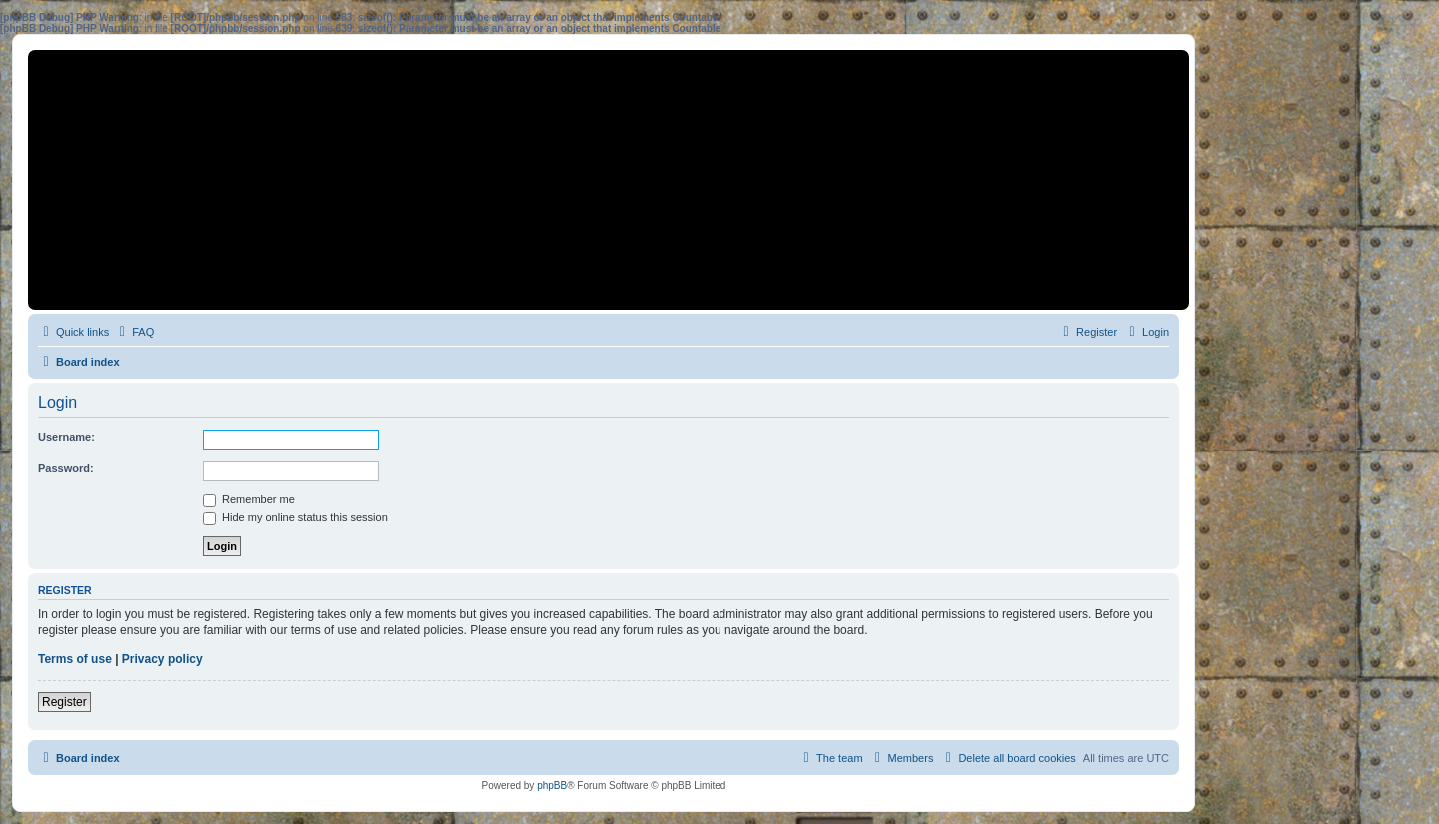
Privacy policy (162, 659)
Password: (66, 468)
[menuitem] (134, 332)
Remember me (249, 499)
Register (64, 702)
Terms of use (75, 659)
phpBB (552, 785)
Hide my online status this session (295, 517)
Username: (66, 437)
